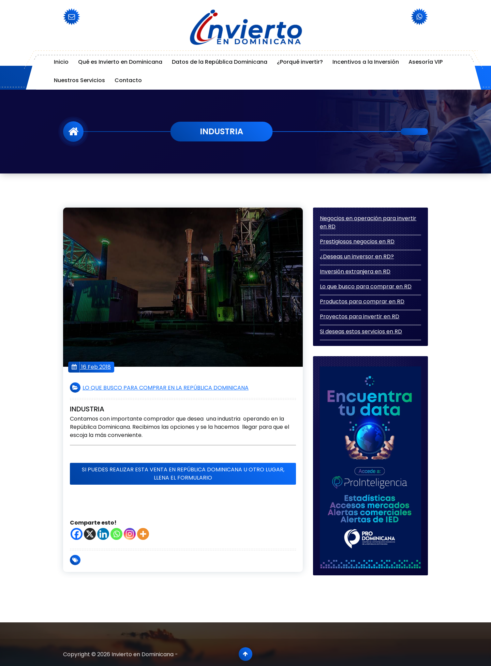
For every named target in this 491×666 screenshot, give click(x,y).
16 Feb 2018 (91, 367)
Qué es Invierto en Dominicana (120, 62)
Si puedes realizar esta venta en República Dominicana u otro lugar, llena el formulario (183, 474)
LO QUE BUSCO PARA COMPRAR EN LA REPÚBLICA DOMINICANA (166, 388)
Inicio (61, 62)
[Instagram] (130, 534)
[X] (90, 534)
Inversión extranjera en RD (355, 271)
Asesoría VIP (425, 62)
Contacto (128, 80)
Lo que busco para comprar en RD (366, 286)
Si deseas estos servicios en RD (361, 331)
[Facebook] (77, 534)
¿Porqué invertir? (300, 62)
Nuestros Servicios (79, 80)
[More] (143, 534)
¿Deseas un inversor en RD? (357, 256)
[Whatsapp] (116, 534)
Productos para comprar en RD (362, 301)
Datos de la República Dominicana (219, 62)
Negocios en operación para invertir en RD (368, 222)
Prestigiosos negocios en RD (357, 241)
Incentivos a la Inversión (365, 62)
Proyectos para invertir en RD (359, 316)
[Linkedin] (103, 534)
